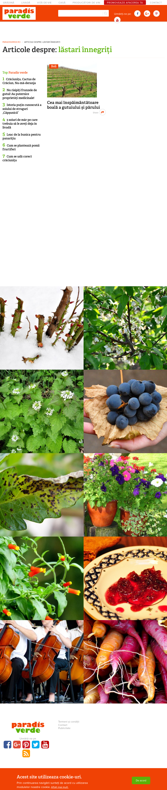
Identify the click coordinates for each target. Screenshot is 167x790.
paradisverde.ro (11, 42)
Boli (53, 66)
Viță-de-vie (44, 2)
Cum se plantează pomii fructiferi (20, 147)
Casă (62, 2)
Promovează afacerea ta (125, 2)
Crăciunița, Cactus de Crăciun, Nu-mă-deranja (19, 81)
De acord (141, 781)
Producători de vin (86, 2)
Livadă (25, 2)
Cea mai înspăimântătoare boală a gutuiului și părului (73, 105)
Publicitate (64, 728)
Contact (156, 2)
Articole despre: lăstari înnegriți (42, 42)
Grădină (8, 2)
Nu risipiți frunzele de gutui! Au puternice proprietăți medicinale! (19, 94)
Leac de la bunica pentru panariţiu (21, 136)
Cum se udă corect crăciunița (17, 158)
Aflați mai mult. (59, 788)
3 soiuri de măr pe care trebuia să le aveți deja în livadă (19, 124)
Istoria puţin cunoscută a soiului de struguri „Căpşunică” (21, 109)
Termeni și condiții (68, 721)
